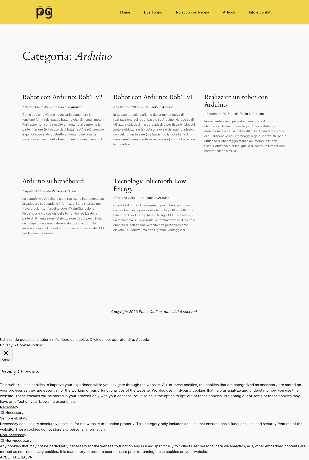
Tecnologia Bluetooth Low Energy (149, 185)
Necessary (14, 412)
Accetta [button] (142, 339)
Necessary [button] (9, 407)
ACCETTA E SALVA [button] (16, 457)
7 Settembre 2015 (35, 107)
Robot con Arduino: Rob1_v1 (153, 97)
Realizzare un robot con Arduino (236, 101)
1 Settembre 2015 (216, 114)
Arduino (76, 107)
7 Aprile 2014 (31, 191)
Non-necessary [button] (13, 435)
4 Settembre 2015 (126, 107)
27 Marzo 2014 (124, 198)
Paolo (62, 107)
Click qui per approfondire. (112, 339)
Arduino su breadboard (53, 181)
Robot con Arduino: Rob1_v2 (62, 97)
